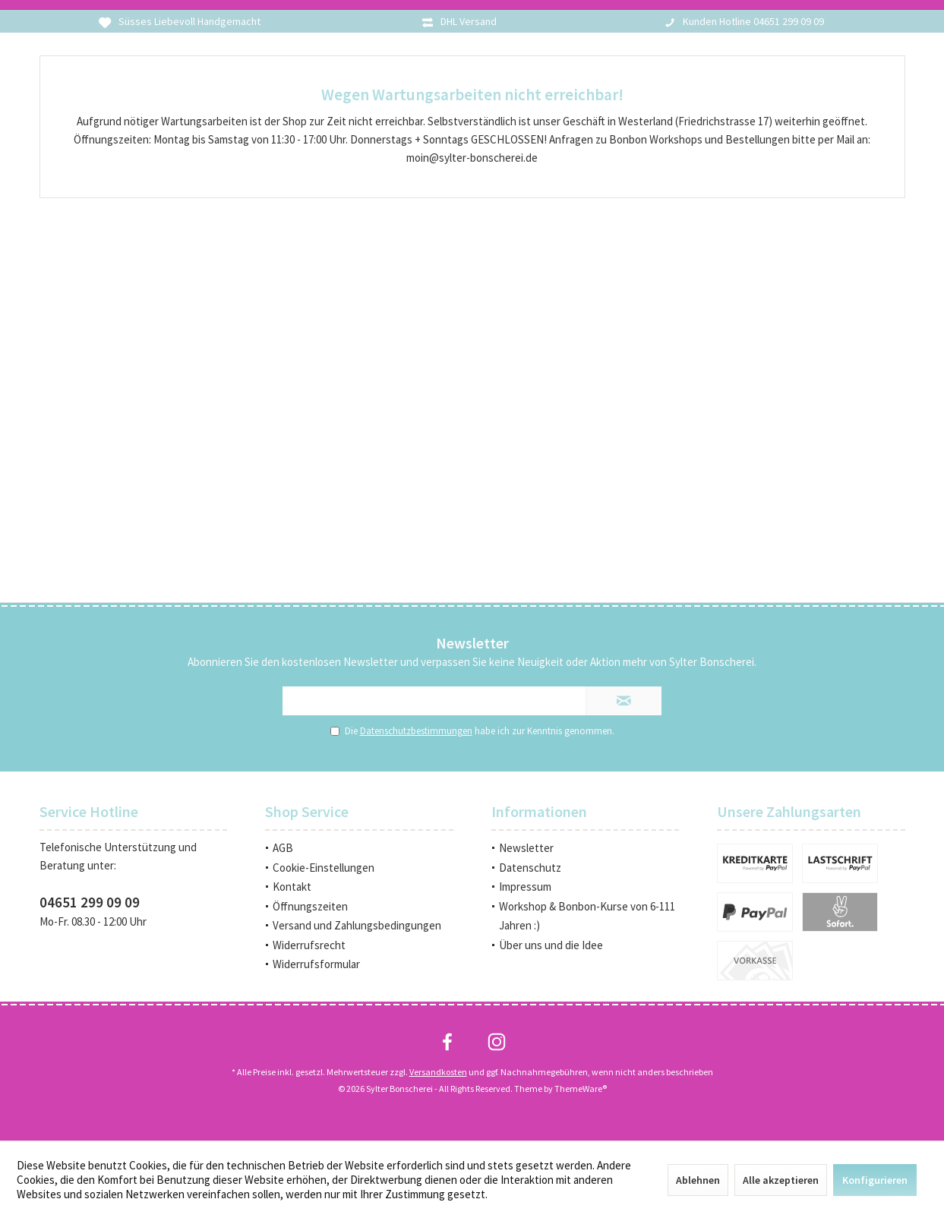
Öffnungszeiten (310, 906)
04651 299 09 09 (89, 902)
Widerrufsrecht (309, 945)
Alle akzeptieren (781, 1180)
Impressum (525, 886)
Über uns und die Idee (551, 945)
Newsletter (526, 848)
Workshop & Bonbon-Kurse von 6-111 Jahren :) (587, 916)
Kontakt (292, 886)
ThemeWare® (580, 1088)
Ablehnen (698, 1180)
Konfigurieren (875, 1180)
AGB (283, 848)
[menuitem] (359, 848)
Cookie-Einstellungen (323, 867)
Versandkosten (438, 1072)
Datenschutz (530, 867)
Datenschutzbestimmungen (416, 730)
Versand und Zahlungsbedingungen (357, 925)
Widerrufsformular (316, 964)
